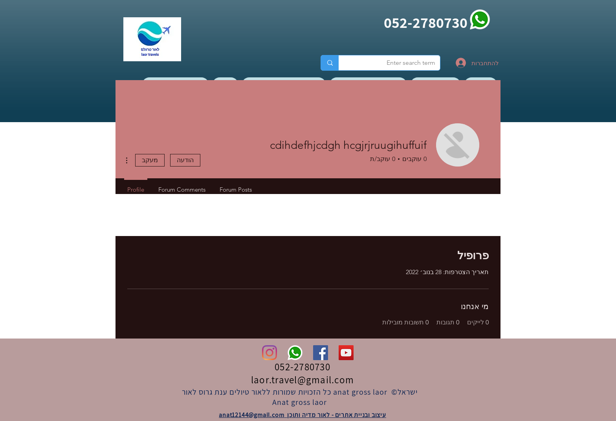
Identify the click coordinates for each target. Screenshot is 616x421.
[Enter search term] (395, 62)
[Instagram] (269, 352)
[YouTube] (346, 352)
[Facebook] (320, 352)
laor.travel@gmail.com (302, 379)
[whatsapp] (480, 19)
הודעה (185, 160)
